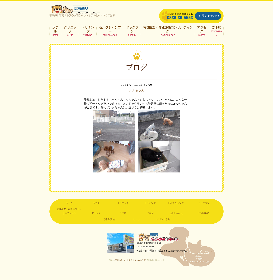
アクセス (201, 37)
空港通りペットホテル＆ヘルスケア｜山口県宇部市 (95, 13)
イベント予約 (163, 227)
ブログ (150, 221)
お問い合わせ (208, 15)
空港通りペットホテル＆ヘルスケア (160, 245)
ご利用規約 (203, 221)
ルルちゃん (136, 99)
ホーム (69, 211)
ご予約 (216, 36)
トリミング (88, 37)
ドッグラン (132, 37)
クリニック (70, 37)
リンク (136, 227)
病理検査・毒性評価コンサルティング (168, 37)
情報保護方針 (109, 227)
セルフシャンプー (110, 37)
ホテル (55, 37)
